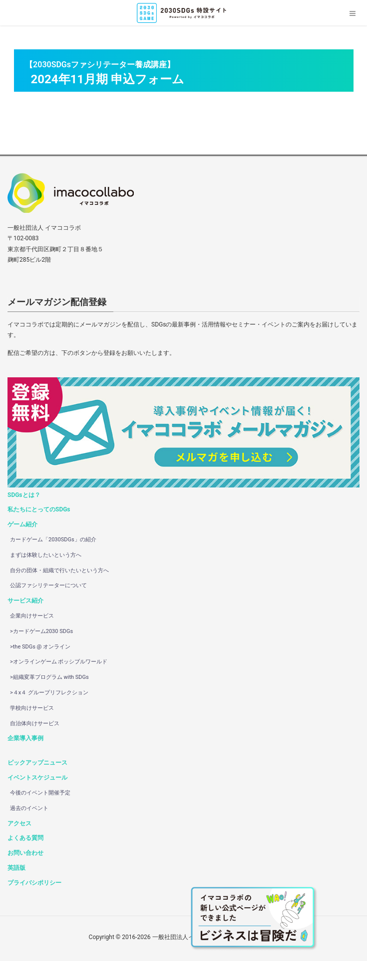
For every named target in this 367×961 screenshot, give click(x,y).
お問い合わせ (25, 852)
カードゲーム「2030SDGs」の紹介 (53, 539)
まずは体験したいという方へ (45, 555)
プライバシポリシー (34, 882)
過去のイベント (29, 808)
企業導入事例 (25, 738)
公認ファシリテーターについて (48, 585)
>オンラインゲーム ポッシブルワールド (58, 661)
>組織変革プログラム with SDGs (49, 677)
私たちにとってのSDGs (38, 509)
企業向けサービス (32, 616)
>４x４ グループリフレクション (49, 692)
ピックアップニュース (37, 762)
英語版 (16, 867)
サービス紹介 (25, 600)
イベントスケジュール (37, 777)
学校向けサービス (32, 708)
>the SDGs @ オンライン (40, 646)
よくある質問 (25, 837)
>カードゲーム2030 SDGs (41, 631)
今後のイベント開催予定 (40, 793)
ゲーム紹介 (22, 524)
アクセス (19, 823)
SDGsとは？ (23, 494)
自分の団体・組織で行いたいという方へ (59, 570)
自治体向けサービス (34, 723)
